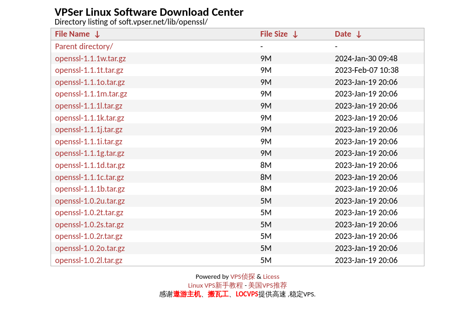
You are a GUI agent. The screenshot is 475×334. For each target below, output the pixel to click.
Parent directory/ (84, 46)
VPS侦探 (243, 276)
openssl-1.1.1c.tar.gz (89, 177)
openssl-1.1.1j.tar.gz (88, 129)
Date (343, 34)
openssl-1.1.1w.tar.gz (90, 58)
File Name (72, 34)
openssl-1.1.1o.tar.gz (90, 82)
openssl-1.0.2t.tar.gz (89, 212)
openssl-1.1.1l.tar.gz (88, 106)
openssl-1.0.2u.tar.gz (90, 201)
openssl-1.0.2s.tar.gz (89, 224)
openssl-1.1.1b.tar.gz (90, 189)
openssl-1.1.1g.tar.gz (89, 153)
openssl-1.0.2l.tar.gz (88, 260)
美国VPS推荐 (267, 285)
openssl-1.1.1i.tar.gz (88, 141)
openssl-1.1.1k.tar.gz (89, 118)
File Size (274, 34)
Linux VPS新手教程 (215, 285)
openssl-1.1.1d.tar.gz (90, 165)
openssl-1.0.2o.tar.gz (90, 248)
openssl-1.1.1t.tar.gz (89, 70)
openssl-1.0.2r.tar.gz (88, 236)
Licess (271, 276)
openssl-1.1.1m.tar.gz (91, 94)
